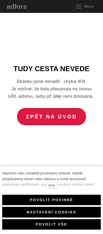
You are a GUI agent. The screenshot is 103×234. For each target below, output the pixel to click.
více (51, 185)
